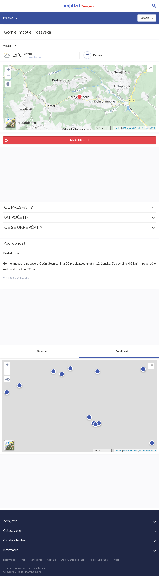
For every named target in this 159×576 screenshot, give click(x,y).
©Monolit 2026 (129, 128)
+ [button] (8, 70)
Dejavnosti (9, 560)
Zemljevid (119, 352)
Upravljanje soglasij (72, 560)
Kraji (22, 560)
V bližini (7, 45)
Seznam (39, 352)
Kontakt (51, 560)
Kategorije (36, 560)
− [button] (8, 76)
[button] (8, 84)
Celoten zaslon (150, 68)
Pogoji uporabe (98, 560)
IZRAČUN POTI (79, 140)
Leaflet (117, 128)
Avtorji (116, 560)
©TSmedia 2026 (146, 128)
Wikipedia (23, 278)
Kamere (97, 55)
